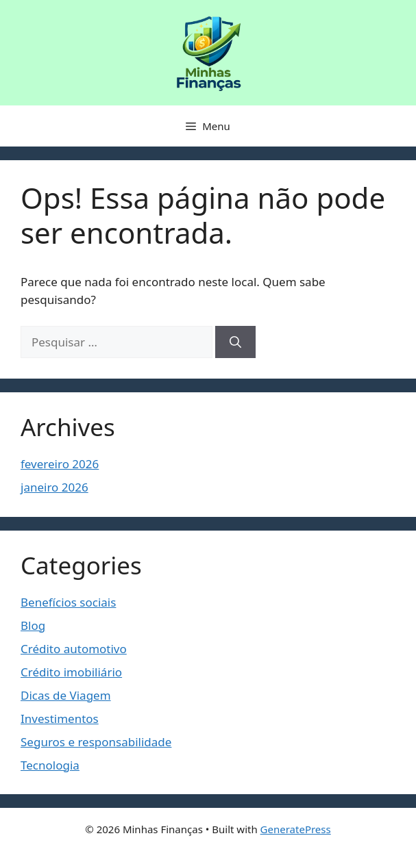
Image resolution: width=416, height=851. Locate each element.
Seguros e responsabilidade (96, 742)
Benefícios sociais (68, 602)
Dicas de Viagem (66, 695)
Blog (33, 625)
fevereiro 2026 (60, 464)
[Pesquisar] (235, 342)
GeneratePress (295, 829)
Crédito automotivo (74, 649)
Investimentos (60, 718)
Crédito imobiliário (71, 672)
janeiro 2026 (54, 487)
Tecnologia (50, 765)
